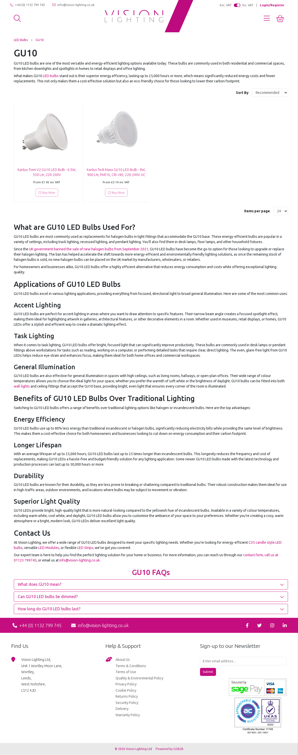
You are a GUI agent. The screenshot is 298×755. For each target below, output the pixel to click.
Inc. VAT (248, 5)
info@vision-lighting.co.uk (73, 5)
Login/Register (272, 5)
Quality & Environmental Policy (139, 678)
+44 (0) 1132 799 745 (27, 5)
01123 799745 (25, 560)
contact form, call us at (260, 555)
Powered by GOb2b (169, 748)
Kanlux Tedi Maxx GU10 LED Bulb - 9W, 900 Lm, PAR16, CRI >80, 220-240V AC (116, 172)
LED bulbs (51, 76)
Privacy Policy (126, 684)
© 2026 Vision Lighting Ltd (134, 748)
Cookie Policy (126, 690)
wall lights (22, 386)
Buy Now (46, 193)
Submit (208, 671)
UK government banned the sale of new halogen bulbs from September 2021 (88, 249)
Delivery (122, 709)
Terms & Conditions (131, 666)
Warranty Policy (128, 715)
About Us (123, 660)
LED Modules (48, 548)
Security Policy (127, 703)
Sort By (242, 93)
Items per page (257, 211)
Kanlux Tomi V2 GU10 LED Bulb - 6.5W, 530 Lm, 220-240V (47, 172)
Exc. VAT (226, 5)
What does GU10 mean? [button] (39, 584)
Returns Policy (127, 696)
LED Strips (85, 548)
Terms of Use (126, 672)
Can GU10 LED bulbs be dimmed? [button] (48, 596)
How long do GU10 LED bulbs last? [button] (49, 609)
